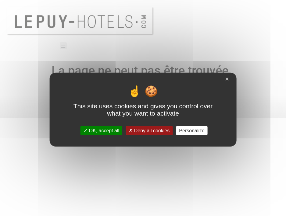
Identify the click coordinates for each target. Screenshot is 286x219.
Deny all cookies (149, 130)
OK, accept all (101, 130)
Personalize (192, 130)
